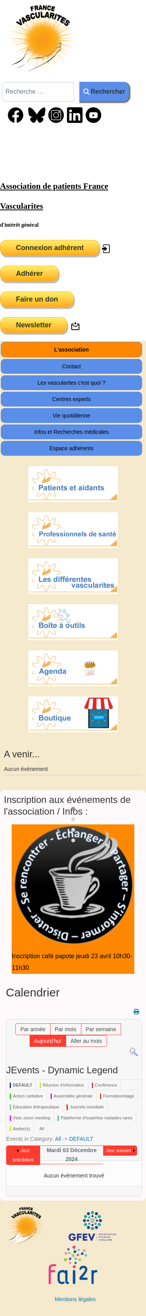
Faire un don (37, 299)
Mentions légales (75, 1299)
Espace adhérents (71, 448)
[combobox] (38, 91)
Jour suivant (118, 1150)
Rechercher (104, 91)
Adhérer (29, 273)
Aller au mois (86, 1041)
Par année (33, 1029)
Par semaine (101, 1029)
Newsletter (33, 325)
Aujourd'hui (48, 1041)
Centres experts (71, 399)
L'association (71, 349)
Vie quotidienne (71, 415)
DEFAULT (81, 1139)
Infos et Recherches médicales (71, 432)
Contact (71, 366)
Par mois (65, 1029)
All (58, 1139)
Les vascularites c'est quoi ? (71, 383)
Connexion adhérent (50, 248)
